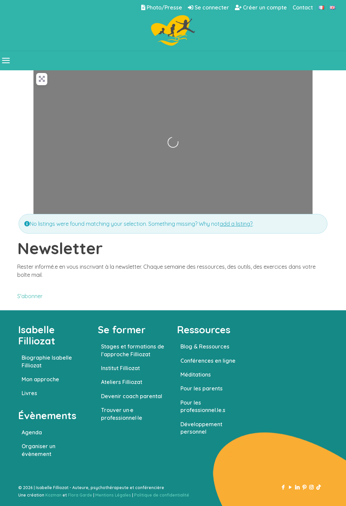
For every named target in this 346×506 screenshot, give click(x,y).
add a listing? (236, 223)
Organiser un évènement (38, 450)
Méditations (195, 374)
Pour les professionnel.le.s (202, 406)
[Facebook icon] (283, 487)
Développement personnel (201, 428)
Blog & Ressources (204, 346)
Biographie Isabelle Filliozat (47, 361)
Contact (303, 7)
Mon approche (40, 379)
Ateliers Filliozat (121, 382)
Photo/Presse (161, 7)
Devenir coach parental (131, 396)
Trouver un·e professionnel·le (121, 414)
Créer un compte (261, 7)
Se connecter (208, 7)
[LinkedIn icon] (297, 487)
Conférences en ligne (208, 360)
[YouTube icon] (290, 487)
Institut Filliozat (120, 368)
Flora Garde (80, 495)
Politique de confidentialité (161, 495)
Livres (29, 393)
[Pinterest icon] (304, 487)
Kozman (53, 495)
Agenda (32, 432)
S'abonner (30, 296)
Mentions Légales (113, 495)
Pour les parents (201, 388)
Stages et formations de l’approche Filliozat (132, 350)
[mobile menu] (5, 60)
